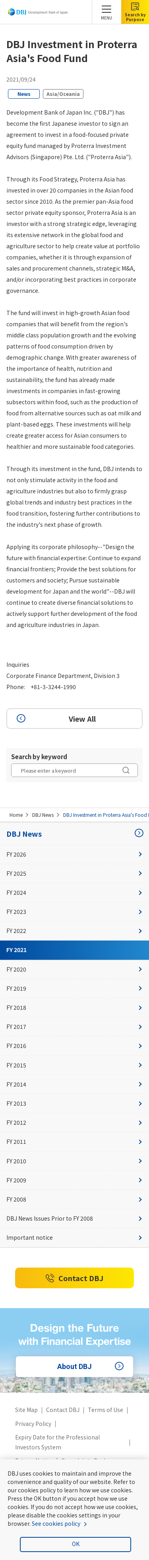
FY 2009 (74, 1180)
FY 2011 (74, 1141)
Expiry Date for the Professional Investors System (57, 1442)
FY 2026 (74, 854)
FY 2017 (74, 1026)
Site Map (26, 1410)
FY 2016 (74, 1046)
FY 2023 (74, 911)
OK (75, 1544)
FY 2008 (74, 1199)
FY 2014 (74, 1084)
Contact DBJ (74, 1278)
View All (55, 718)
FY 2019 (74, 988)
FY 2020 (74, 969)
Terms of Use (105, 1410)
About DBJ (91, 1366)
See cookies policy (56, 1523)
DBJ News (43, 814)
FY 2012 (74, 1122)
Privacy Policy (33, 1424)
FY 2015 (74, 1065)
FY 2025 (74, 873)
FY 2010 (74, 1161)
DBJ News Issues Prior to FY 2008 (74, 1218)
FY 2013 (74, 1103)
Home (16, 814)
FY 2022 (74, 931)
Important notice (74, 1237)
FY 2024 (74, 892)
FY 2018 (74, 1007)
